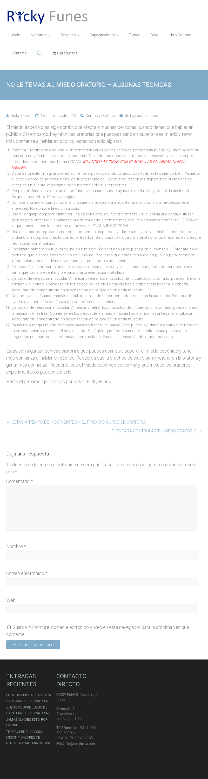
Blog (154, 35)
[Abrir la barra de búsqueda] (39, 53)
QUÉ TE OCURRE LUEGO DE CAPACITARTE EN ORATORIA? (27, 710)
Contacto (19, 53)
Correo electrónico (26, 573)
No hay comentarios (141, 116)
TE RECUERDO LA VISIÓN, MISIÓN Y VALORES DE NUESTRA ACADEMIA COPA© (28, 737)
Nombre (16, 546)
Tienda (134, 35)
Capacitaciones (102, 35)
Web (11, 600)
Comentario (19, 481)
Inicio (15, 35)
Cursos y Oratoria (100, 116)
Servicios (68, 35)
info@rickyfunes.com (80, 744)
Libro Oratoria (180, 35)
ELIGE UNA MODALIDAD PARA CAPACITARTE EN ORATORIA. (28, 698)
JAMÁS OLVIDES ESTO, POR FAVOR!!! (27, 722)
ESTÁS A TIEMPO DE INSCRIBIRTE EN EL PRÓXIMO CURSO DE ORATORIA (76, 422)
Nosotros (39, 35)
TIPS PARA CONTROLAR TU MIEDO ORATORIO (157, 431)
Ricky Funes (21, 116)
